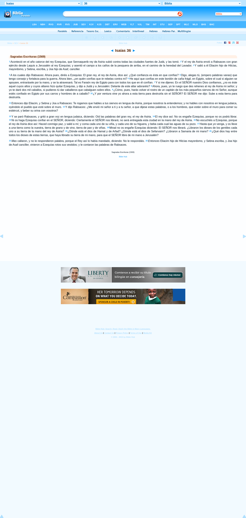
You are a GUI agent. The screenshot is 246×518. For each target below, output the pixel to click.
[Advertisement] (123, 240)
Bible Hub (123, 157)
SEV (16, 43)
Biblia (9, 43)
